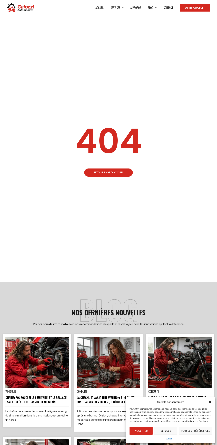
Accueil (99, 8)
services (117, 8)
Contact (168, 8)
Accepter (141, 431)
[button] (210, 402)
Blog (152, 8)
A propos (135, 8)
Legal (169, 438)
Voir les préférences (195, 431)
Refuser (166, 431)
